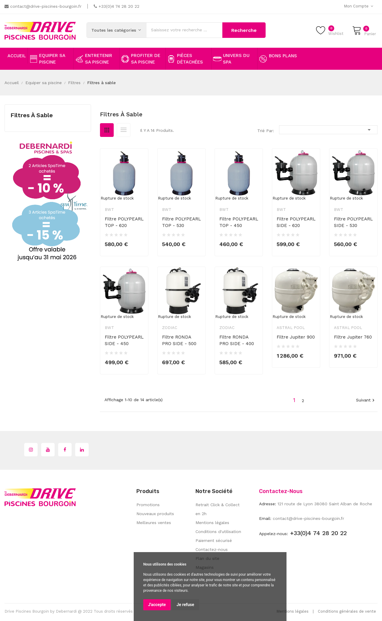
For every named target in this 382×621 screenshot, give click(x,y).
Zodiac (169, 327)
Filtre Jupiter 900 (296, 337)
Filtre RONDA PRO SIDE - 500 (179, 340)
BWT (109, 209)
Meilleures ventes (153, 522)
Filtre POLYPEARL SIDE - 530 (353, 222)
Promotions (148, 504)
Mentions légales (212, 522)
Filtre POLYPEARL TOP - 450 (238, 222)
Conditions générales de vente (347, 611)
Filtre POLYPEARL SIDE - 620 (296, 222)
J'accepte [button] (157, 604)
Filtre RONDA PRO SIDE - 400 (236, 340)
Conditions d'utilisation (218, 531)
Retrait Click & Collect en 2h (217, 509)
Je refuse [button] (185, 604)
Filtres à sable (31, 115)
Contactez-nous (211, 549)
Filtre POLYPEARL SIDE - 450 (124, 340)
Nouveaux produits (155, 513)
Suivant (366, 400)
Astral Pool (291, 327)
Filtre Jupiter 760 (353, 337)
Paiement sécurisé (213, 540)
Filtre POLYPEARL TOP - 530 (181, 222)
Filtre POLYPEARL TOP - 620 (124, 222)
